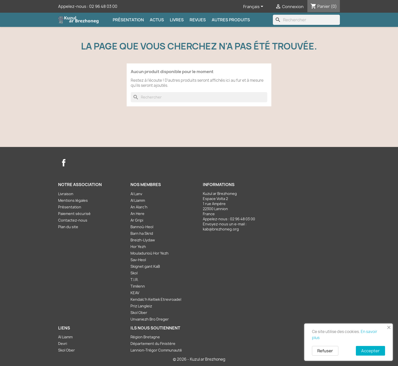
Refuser (325, 351)
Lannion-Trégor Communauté (156, 350)
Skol (134, 273)
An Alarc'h (138, 207)
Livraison (65, 193)
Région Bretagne (145, 337)
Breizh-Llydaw (142, 240)
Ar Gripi (136, 220)
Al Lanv (136, 193)
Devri (62, 343)
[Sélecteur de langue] (254, 7)
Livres (177, 20)
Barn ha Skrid (141, 233)
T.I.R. (134, 279)
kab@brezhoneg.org (221, 229)
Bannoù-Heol (141, 226)
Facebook (64, 163)
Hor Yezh (138, 246)
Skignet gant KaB (145, 266)
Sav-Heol (138, 259)
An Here (137, 213)
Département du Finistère (152, 343)
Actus (157, 20)
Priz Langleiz (141, 306)
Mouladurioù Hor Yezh (149, 253)
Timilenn (137, 286)
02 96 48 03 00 (103, 6)
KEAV (134, 292)
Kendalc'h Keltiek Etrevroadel (155, 299)
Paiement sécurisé (74, 213)
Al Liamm (137, 200)
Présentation (128, 20)
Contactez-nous (72, 220)
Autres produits (231, 20)
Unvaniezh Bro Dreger (149, 319)
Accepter (370, 351)
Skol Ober (138, 312)
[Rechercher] (306, 20)
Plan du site (68, 226)
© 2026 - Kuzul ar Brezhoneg (199, 359)
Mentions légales (73, 200)
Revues (198, 20)
